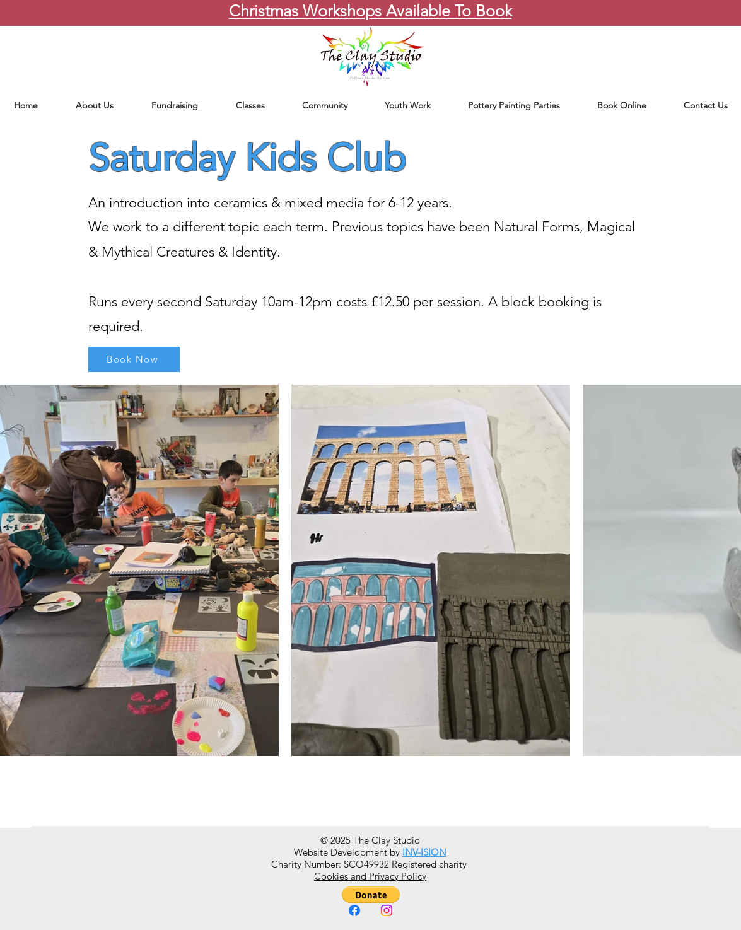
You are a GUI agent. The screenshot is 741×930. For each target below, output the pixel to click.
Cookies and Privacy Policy (370, 876)
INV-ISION (424, 852)
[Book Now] (134, 359)
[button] (371, 894)
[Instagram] (386, 910)
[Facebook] (354, 910)
